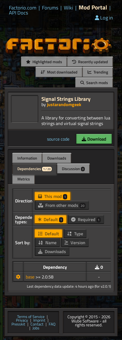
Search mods (94, 82)
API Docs (18, 12)
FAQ (52, 324)
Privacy (22, 320)
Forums (50, 7)
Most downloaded (59, 72)
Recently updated (90, 62)
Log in (104, 17)
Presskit (18, 324)
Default (50, 219)
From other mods (62, 205)
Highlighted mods (44, 62)
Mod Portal (93, 7)
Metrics (23, 179)
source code (58, 139)
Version (74, 242)
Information (27, 158)
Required (86, 219)
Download (94, 139)
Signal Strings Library (66, 99)
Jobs (35, 328)
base (31, 276)
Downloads (56, 158)
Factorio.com (22, 7)
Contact (36, 324)
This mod (52, 196)
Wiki (68, 7)
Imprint (39, 320)
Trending (98, 72)
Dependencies (34, 169)
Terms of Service (30, 317)
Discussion (73, 169)
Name (47, 242)
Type (75, 233)
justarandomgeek (64, 104)
